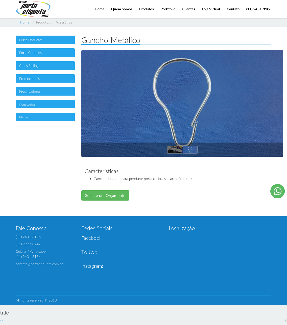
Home (24, 22)
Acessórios (27, 104)
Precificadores (30, 91)
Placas (24, 117)
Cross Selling (29, 65)
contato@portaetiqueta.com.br (39, 264)
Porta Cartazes (30, 52)
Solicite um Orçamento (105, 195)
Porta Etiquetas (31, 40)
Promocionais (29, 78)
